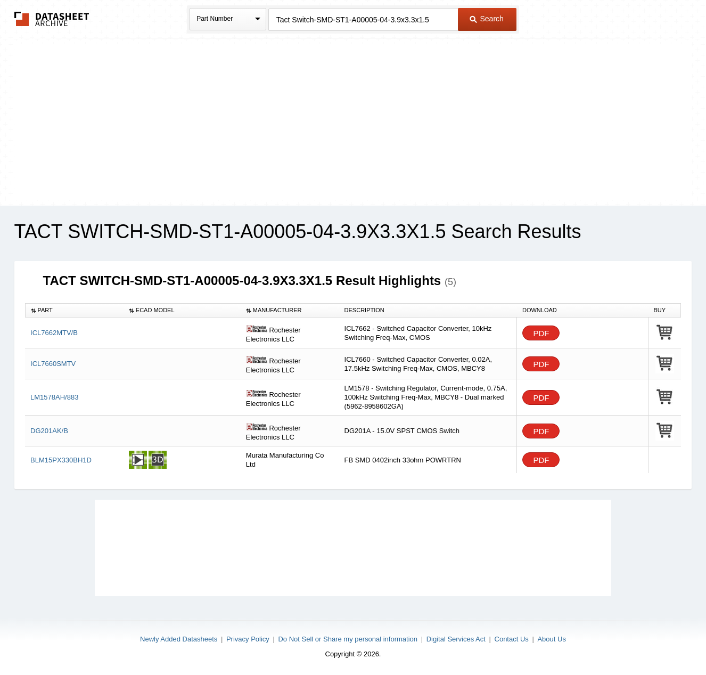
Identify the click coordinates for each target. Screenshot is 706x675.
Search (487, 18)
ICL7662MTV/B (54, 333)
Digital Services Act (456, 639)
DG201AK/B (49, 431)
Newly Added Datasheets (178, 639)
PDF (541, 333)
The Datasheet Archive (51, 19)
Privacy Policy (247, 639)
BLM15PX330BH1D (61, 460)
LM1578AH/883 (54, 397)
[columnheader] (74, 311)
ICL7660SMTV (53, 364)
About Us (551, 639)
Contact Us (512, 639)
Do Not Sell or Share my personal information (347, 639)
